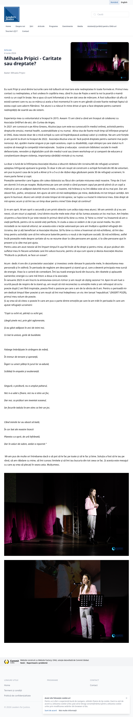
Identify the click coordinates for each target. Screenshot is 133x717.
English (124, 2)
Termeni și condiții (13, 690)
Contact (25, 31)
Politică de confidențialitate (17, 695)
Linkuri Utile (11, 680)
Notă (22, 663)
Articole (41, 26)
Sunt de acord (51, 710)
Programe (53, 26)
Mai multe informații (68, 710)
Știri (31, 26)
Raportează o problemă (37, 663)
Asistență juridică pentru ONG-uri (102, 26)
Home (8, 26)
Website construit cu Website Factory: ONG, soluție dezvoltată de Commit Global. (54, 660)
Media (80, 26)
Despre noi (20, 26)
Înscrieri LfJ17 (12, 31)
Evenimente (67, 26)
